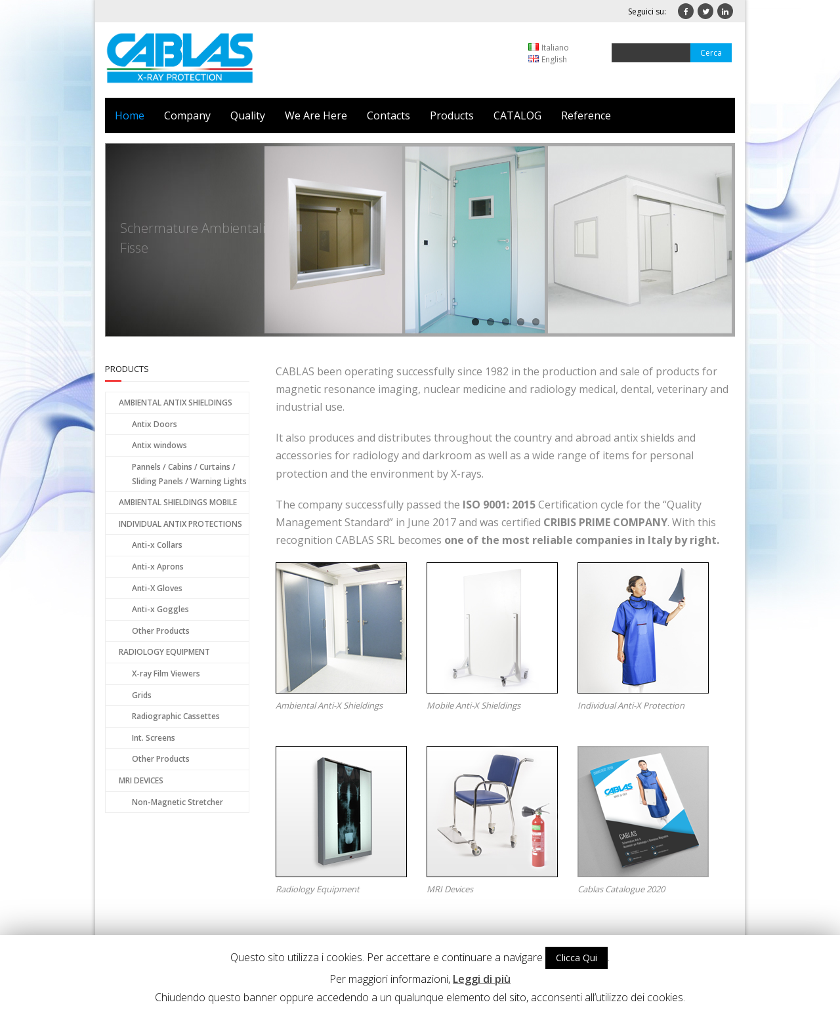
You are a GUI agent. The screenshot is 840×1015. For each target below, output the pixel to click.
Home (129, 115)
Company (187, 115)
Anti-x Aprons (158, 566)
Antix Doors (154, 424)
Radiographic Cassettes (176, 716)
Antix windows (159, 445)
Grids (142, 695)
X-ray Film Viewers (166, 673)
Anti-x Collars (157, 544)
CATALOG (517, 115)
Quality (247, 115)
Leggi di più (482, 979)
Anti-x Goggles (160, 609)
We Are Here (316, 115)
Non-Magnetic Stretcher (177, 802)
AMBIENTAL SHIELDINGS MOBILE (178, 502)
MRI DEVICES (141, 780)
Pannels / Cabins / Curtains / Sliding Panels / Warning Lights (189, 474)
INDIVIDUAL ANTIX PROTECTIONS (180, 523)
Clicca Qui (576, 957)
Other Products (161, 630)
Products (452, 115)
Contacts (388, 115)
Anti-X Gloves (157, 588)
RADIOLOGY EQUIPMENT (164, 651)
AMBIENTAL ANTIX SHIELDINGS (175, 402)
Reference (586, 115)
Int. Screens (153, 737)
